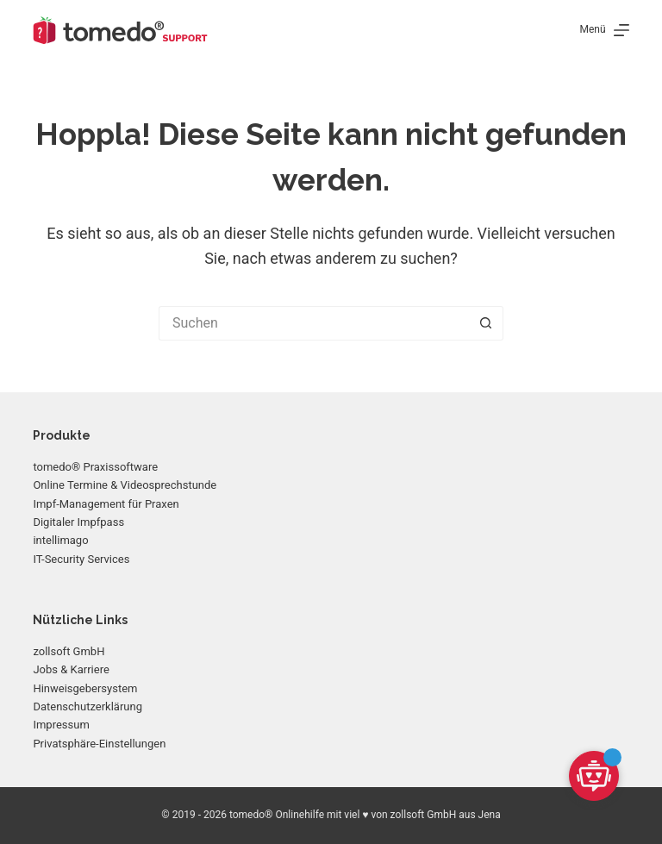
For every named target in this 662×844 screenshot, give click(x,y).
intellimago (60, 540)
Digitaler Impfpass (78, 522)
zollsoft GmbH (68, 651)
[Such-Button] (486, 323)
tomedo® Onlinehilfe (276, 815)
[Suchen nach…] (314, 323)
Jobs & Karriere (71, 669)
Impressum (61, 724)
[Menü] (604, 30)
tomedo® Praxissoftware (95, 466)
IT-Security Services (81, 559)
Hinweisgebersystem (85, 688)
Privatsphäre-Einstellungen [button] (99, 743)
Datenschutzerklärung (87, 706)
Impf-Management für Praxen (105, 503)
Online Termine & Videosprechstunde (124, 484)
